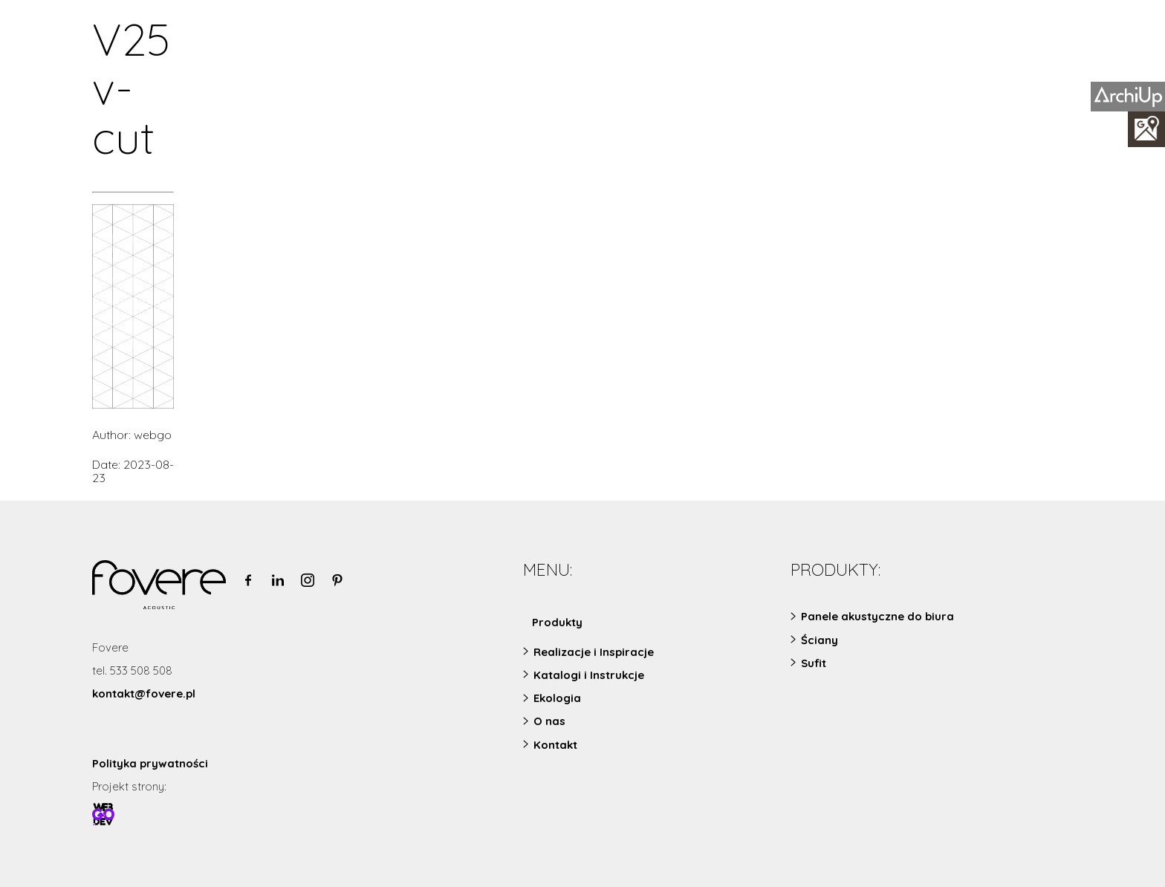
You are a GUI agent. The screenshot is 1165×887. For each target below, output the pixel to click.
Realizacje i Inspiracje (593, 652)
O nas (549, 721)
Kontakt (555, 745)
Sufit (813, 663)
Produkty (557, 622)
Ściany (819, 640)
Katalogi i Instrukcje (588, 675)
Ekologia (557, 698)
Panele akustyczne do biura (877, 616)
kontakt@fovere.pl (143, 693)
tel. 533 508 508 (132, 670)
